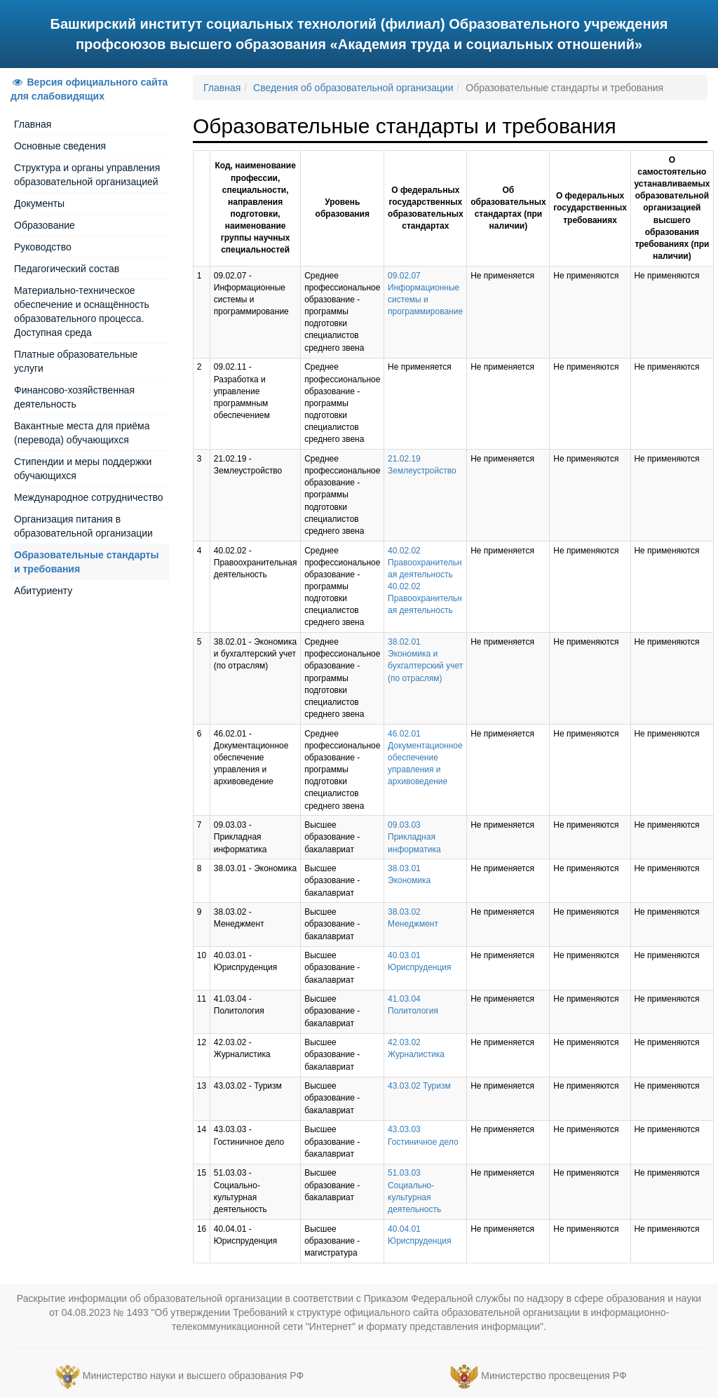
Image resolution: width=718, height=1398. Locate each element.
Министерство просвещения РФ (553, 1375)
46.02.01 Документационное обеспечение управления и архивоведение (425, 758)
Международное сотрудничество (88, 497)
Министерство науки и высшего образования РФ (193, 1375)
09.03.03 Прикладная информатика (414, 837)
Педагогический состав (66, 268)
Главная (32, 124)
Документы (39, 203)
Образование (44, 225)
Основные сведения (60, 146)
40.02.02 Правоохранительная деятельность (425, 562)
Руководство (43, 247)
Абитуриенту (43, 590)
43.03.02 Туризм (419, 1086)
